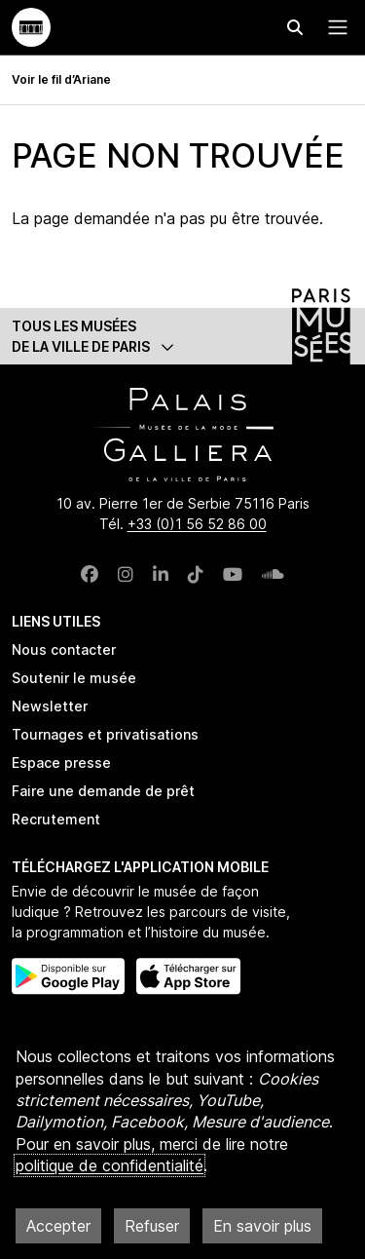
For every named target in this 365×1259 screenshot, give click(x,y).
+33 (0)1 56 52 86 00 (197, 523)
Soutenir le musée (74, 677)
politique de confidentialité (109, 1165)
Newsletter (50, 706)
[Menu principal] (333, 27)
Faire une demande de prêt (103, 790)
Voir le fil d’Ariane (61, 79)
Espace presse (61, 762)
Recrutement (56, 819)
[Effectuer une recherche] (294, 27)
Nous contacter (64, 649)
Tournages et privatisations (105, 734)
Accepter (58, 1226)
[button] (182, 336)
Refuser (152, 1226)
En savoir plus (262, 1226)
